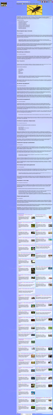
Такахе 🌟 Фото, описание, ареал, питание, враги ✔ (43, 367)
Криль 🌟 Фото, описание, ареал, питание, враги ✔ (43, 266)
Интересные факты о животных (45, 0)
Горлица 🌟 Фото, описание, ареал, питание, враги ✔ (27, 310)
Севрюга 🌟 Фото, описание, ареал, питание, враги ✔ (27, 259)
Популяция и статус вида (22, 27)
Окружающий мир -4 (39, 413)
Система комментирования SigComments (20, 213)
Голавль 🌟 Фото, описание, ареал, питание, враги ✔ (44, 346)
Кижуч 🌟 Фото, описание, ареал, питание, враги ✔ (26, 332)
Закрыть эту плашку (28, 414)
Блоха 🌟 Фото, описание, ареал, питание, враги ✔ (43, 353)
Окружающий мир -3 (33, 413)
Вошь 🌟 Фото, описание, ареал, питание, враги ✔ (26, 353)
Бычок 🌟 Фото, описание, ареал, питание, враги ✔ (43, 317)
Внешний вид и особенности (23, 22)
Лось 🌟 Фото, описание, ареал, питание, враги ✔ (43, 245)
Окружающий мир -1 (20, 413)
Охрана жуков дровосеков (22, 28)
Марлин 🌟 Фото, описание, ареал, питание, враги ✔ (44, 237)
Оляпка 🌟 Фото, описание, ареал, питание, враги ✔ (44, 282)
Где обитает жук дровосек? (22, 23)
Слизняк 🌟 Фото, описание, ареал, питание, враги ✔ (44, 302)
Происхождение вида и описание (23, 21)
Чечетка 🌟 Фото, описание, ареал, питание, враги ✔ (26, 346)
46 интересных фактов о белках (41, 214)
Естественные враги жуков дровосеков (24, 26)
